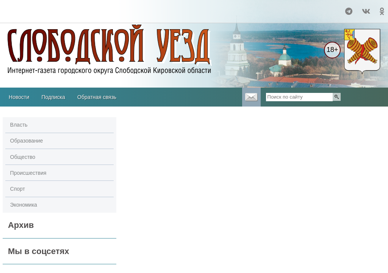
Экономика (23, 205)
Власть (19, 125)
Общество (23, 157)
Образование (26, 141)
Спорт (17, 189)
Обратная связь (96, 97)
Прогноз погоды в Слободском (32, 8)
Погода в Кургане (32, 14)
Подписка (53, 97)
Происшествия (28, 173)
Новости (19, 97)
